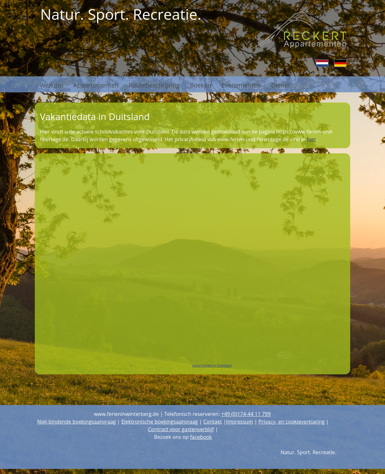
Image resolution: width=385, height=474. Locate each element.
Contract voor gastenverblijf (181, 429)
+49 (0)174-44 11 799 (246, 413)
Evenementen (241, 84)
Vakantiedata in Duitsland (211, 365)
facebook (201, 436)
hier (311, 139)
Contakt (212, 421)
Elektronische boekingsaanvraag (159, 421)
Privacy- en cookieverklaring (292, 421)
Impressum (239, 421)
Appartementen (95, 84)
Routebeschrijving (154, 84)
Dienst (280, 84)
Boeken (200, 84)
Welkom (51, 84)
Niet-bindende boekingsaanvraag (76, 421)
